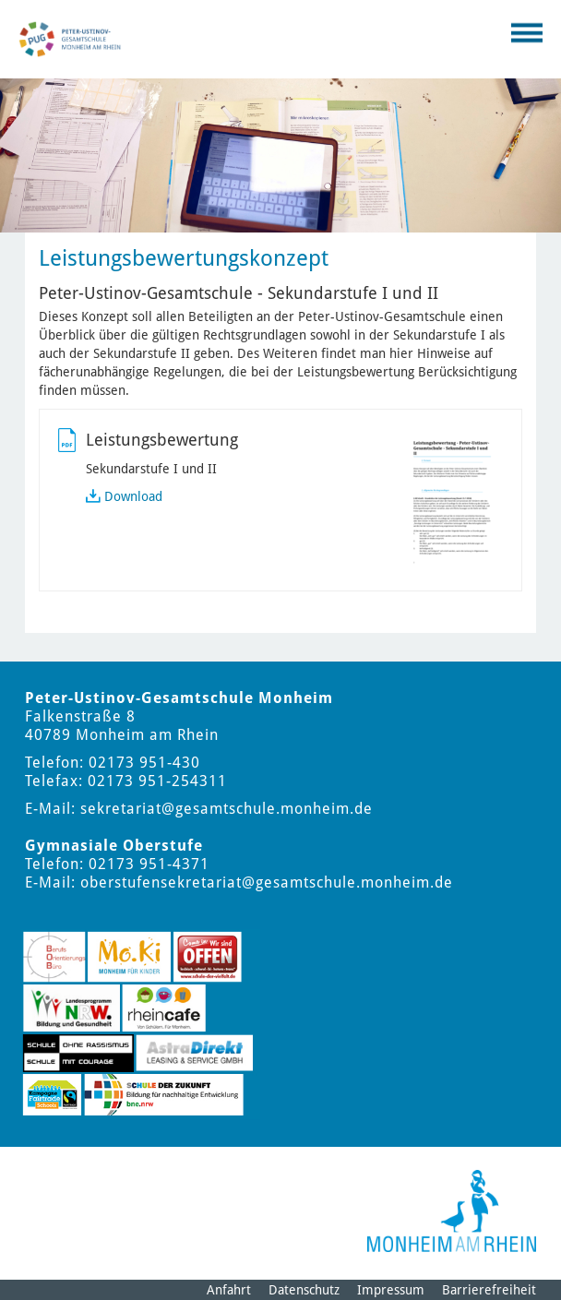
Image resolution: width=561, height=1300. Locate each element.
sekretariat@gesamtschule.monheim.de (226, 808)
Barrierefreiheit (489, 1289)
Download (133, 496)
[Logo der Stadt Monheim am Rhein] (451, 1211)
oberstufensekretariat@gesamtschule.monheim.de (266, 882)
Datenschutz (304, 1289)
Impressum (390, 1289)
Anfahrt (229, 1289)
